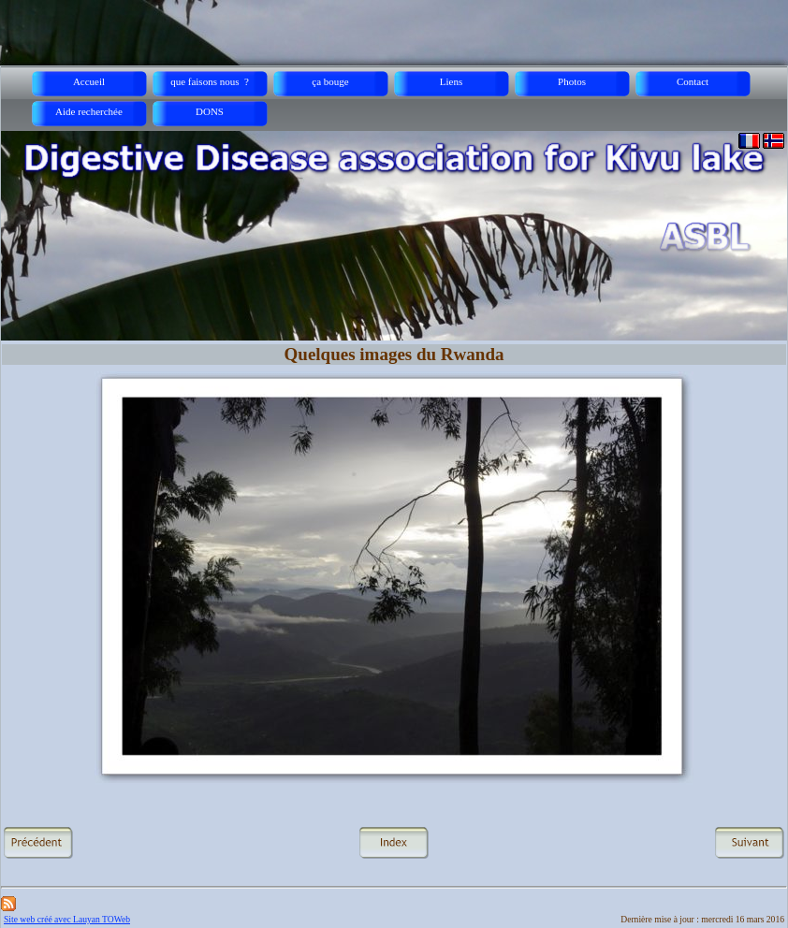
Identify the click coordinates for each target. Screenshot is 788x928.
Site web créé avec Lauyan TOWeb (67, 919)
